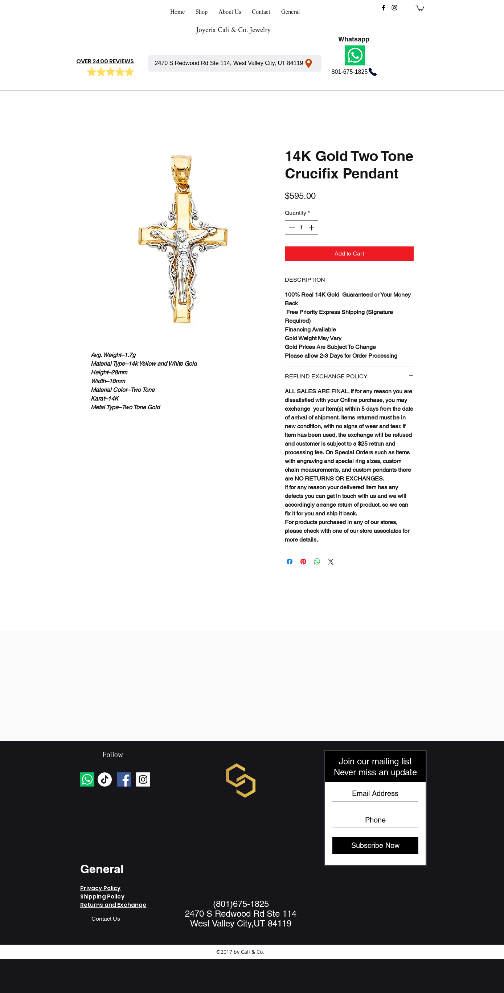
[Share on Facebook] (289, 561)
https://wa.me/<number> (235, 869)
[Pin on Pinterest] (303, 561)
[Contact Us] (106, 919)
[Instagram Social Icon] (143, 779)
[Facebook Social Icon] (124, 779)
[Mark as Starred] (92, 72)
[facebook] (383, 7)
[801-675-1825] (355, 72)
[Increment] (312, 227)
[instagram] (394, 7)
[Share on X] (331, 561)
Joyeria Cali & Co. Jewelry (233, 30)
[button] (419, 7)
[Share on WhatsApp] (317, 561)
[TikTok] (105, 779)
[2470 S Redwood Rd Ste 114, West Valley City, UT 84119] (234, 63)
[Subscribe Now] (375, 845)
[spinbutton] (301, 227)
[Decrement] (291, 227)
